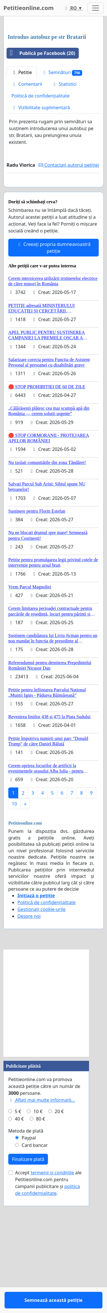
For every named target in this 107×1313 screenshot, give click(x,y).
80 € (40, 1243)
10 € (38, 1235)
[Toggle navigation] (96, 8)
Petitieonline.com (28, 8)
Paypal (29, 1261)
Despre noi (29, 1040)
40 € (19, 1243)
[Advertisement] (53, 79)
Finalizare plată (28, 1283)
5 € (18, 1235)
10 (14, 927)
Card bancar (35, 1269)
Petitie (21, 179)
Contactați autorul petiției (69, 272)
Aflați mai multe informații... (41, 1224)
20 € (59, 1235)
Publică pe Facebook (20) (41, 160)
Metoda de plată (25, 1255)
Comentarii (26, 191)
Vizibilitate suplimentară (40, 215)
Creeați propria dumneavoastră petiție (53, 371)
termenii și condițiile (52, 1296)
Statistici (64, 191)
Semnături (62, 179)
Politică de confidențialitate (40, 203)
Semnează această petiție (54, 298)
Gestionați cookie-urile (41, 1033)
